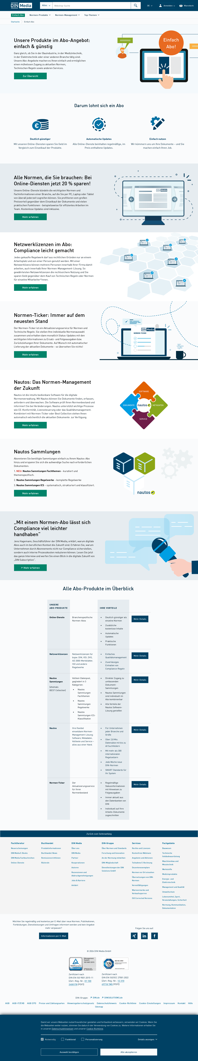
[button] (167, 5)
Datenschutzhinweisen (62, 1028)
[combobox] (97, 5)
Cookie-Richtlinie (94, 1028)
